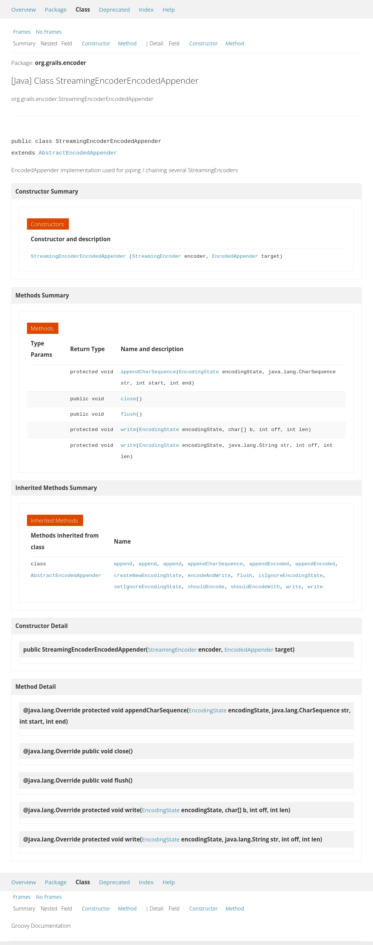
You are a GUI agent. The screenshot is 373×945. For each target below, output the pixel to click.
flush (128, 414)
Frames (22, 31)
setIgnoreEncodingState (147, 586)
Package (56, 9)
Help (169, 9)
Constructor (96, 43)
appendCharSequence (148, 372)
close (128, 399)
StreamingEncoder (156, 256)
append (123, 564)
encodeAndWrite (209, 575)
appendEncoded (269, 564)
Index (146, 9)
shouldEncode (206, 586)
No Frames (49, 31)
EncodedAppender (235, 256)
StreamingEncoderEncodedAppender (78, 256)
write (128, 429)
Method (127, 43)
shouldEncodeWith (255, 586)
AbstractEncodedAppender (78, 153)
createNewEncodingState (147, 575)
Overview (23, 9)
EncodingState (199, 372)
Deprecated (114, 9)
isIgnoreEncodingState (290, 575)
